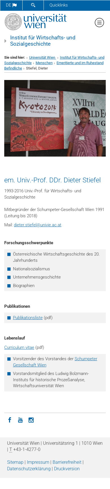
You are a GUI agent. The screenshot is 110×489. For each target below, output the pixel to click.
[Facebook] (9, 419)
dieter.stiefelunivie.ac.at (37, 224)
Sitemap (15, 462)
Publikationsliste (28, 317)
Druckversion (67, 468)
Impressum (38, 462)
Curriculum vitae (19, 347)
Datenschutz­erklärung (29, 468)
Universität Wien (42, 57)
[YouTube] (20, 419)
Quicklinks (58, 5)
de (11, 5)
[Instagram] (31, 419)
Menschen (44, 63)
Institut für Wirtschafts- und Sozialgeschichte (43, 41)
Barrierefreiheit (67, 462)
